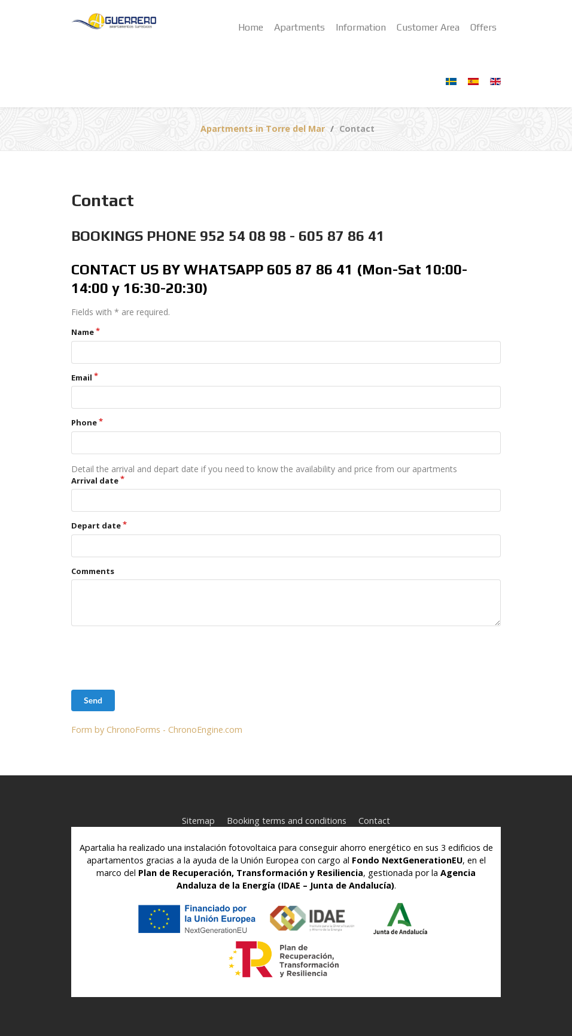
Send (93, 700)
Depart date (96, 525)
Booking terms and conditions (286, 820)
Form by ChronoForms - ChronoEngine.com (156, 729)
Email (81, 377)
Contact (374, 820)
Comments (92, 571)
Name (82, 332)
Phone (84, 422)
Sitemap (198, 820)
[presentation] (162, 658)
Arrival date (94, 480)
